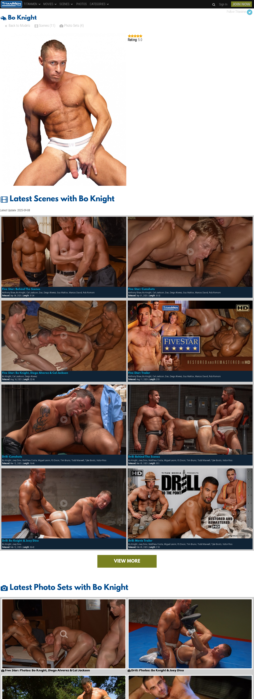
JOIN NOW (241, 5)
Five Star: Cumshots (141, 289)
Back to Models (17, 26)
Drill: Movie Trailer (140, 540)
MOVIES (50, 4)
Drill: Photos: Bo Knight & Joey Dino (156, 670)
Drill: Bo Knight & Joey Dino (20, 540)
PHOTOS (81, 4)
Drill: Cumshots (12, 456)
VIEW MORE (127, 561)
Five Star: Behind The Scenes (21, 289)
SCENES (66, 4)
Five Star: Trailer (139, 373)
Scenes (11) (45, 26)
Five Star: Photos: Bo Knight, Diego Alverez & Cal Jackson (45, 670)
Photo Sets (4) (72, 26)
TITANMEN (32, 4)
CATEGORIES (99, 4)
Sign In (223, 4)
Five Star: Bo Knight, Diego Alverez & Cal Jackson (35, 373)
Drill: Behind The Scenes (144, 456)
